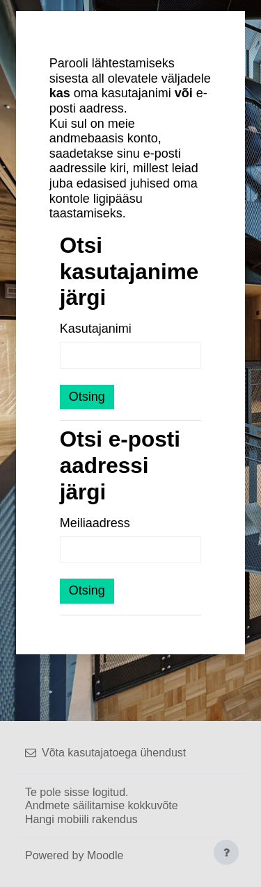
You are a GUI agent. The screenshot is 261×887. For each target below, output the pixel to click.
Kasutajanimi (96, 328)
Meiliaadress (95, 523)
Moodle (105, 855)
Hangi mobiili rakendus (81, 819)
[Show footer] (226, 852)
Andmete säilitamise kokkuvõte (101, 805)
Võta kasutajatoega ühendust (105, 752)
